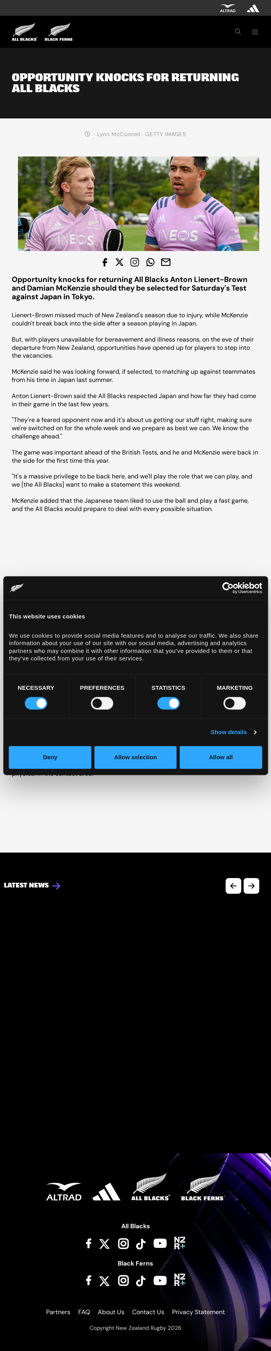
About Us (111, 1312)
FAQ (84, 1312)
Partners (58, 1312)
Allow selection (135, 757)
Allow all (221, 757)
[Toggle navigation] (255, 32)
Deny (50, 757)
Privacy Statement (198, 1312)
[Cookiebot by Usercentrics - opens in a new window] (228, 588)
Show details (229, 732)
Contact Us (148, 1312)
